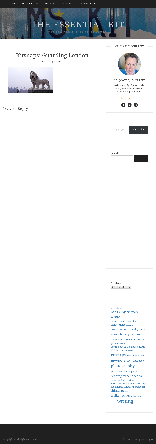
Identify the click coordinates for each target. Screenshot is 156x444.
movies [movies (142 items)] (116, 360)
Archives (116, 283)
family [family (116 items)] (124, 334)
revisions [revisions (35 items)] (131, 380)
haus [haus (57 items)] (142, 346)
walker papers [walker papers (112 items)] (121, 395)
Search (115, 153)
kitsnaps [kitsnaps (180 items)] (118, 355)
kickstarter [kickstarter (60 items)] (117, 350)
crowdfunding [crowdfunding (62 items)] (119, 329)
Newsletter (88, 4)
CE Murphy (68, 4)
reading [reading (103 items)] (116, 376)
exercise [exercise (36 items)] (115, 335)
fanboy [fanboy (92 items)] (136, 334)
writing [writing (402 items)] (125, 401)
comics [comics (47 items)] (132, 321)
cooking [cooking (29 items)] (129, 325)
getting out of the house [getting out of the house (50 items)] (124, 347)
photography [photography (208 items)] (123, 366)
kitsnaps (50, 4)
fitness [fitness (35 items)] (114, 340)
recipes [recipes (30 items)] (114, 380)
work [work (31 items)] (113, 402)
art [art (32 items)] (112, 308)
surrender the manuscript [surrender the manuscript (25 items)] (136, 384)
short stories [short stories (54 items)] (118, 383)
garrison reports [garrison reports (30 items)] (118, 343)
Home (12, 4)
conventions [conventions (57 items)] (118, 324)
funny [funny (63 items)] (140, 339)
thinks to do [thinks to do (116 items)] (119, 391)
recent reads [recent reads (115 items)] (132, 376)
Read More (129, 98)
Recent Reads (30, 4)
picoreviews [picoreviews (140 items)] (120, 371)
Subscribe (139, 129)
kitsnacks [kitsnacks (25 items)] (129, 351)
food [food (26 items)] (120, 340)
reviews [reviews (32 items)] (121, 380)
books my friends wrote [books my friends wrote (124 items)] (124, 314)
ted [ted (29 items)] (143, 387)
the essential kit (78, 24)
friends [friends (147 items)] (129, 339)
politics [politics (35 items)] (134, 372)
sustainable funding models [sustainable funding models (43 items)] (126, 387)
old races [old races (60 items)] (138, 360)
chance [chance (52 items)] (123, 321)
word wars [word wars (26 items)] (137, 396)
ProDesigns (147, 439)
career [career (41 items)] (114, 321)
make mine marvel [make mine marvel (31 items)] (135, 356)
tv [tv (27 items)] (130, 391)
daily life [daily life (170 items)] (137, 329)
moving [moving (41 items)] (127, 361)
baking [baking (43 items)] (118, 308)
